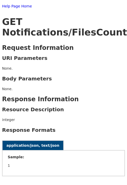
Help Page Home (17, 6)
